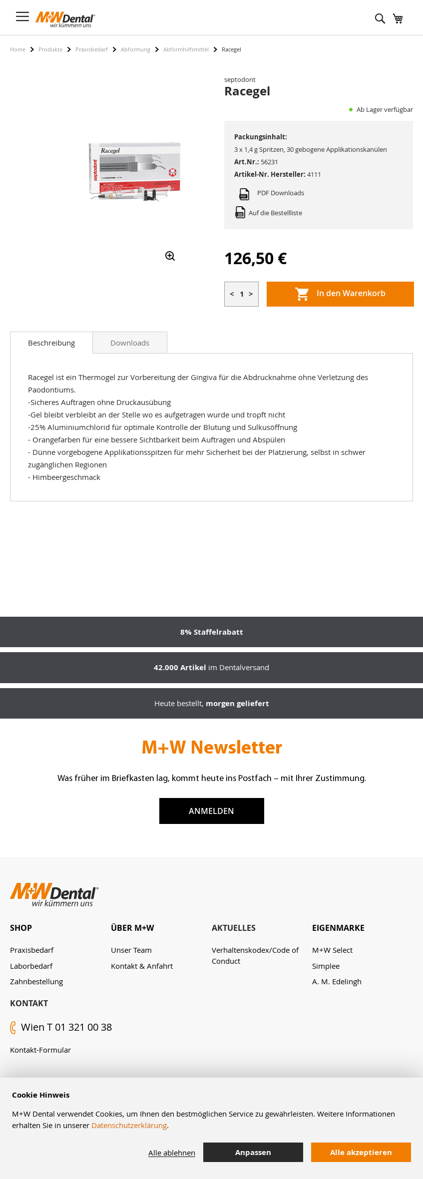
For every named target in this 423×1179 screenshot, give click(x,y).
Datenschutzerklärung (129, 1125)
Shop (21, 927)
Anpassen (253, 1152)
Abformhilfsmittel (186, 49)
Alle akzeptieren (361, 1152)
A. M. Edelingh (337, 981)
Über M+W (132, 927)
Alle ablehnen (171, 1153)
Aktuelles (234, 927)
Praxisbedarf (91, 49)
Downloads (129, 343)
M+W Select (332, 950)
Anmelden (211, 810)
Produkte (50, 49)
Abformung (135, 49)
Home (17, 49)
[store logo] (65, 19)
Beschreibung (51, 343)
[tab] (51, 343)
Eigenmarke (338, 927)
